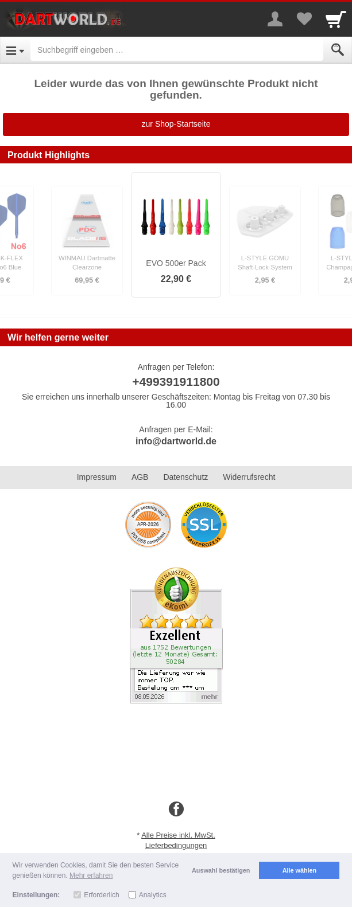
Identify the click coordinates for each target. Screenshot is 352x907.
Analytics (153, 895)
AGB (140, 477)
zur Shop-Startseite (176, 123)
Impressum (97, 477)
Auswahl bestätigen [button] (221, 870)
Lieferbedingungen (176, 845)
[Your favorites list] (304, 19)
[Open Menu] (15, 50)
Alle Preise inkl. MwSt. (178, 835)
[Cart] (336, 19)
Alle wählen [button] (299, 870)
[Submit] (337, 49)
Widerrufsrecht (249, 477)
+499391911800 (175, 381)
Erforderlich (101, 895)
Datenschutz (185, 477)
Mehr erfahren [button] (91, 875)
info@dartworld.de (176, 441)
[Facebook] (176, 809)
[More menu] (275, 19)
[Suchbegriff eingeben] (176, 50)
